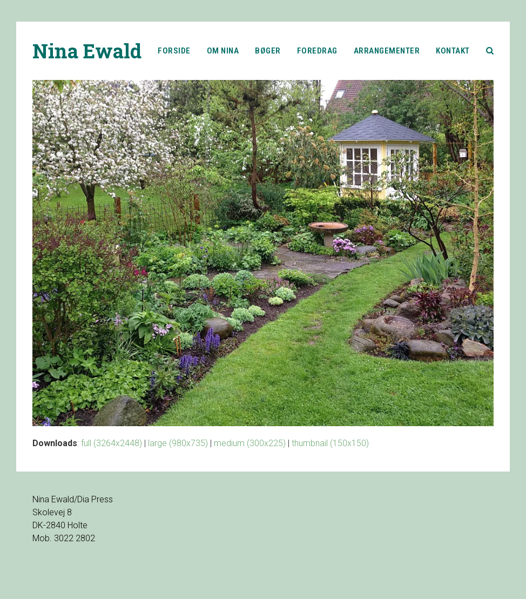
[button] (490, 50)
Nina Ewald (86, 51)
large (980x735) (178, 443)
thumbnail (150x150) (330, 443)
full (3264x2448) (111, 443)
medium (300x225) (250, 443)
